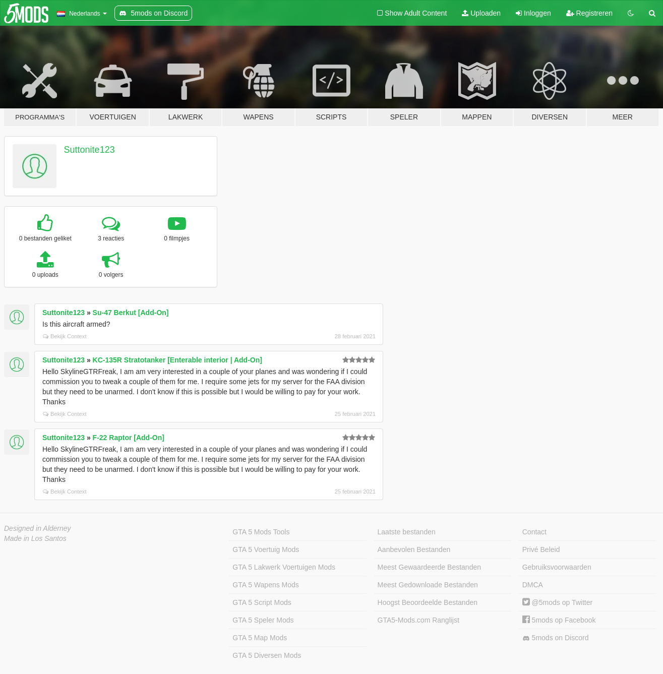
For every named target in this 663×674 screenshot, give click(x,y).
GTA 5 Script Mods (261, 602)
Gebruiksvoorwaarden (556, 567)
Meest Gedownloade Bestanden (428, 585)
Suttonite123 (89, 150)
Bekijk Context (65, 336)
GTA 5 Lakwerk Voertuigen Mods (283, 567)
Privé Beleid (541, 549)
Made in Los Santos (35, 538)
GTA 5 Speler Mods (262, 620)
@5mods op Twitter (557, 602)
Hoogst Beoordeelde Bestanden (427, 602)
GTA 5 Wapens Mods (265, 585)
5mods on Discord (555, 638)
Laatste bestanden (407, 532)
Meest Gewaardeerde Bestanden (429, 567)
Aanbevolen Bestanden (414, 549)
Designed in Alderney (37, 528)
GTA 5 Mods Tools (260, 532)
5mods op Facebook (559, 620)
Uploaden (481, 13)
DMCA (532, 585)
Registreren (589, 13)
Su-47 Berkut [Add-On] (131, 313)
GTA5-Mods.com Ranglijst (418, 620)
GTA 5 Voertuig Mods (265, 549)
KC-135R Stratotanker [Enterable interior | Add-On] (177, 360)
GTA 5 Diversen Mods (266, 655)
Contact (534, 532)
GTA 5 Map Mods (259, 638)
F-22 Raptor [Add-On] (128, 438)
